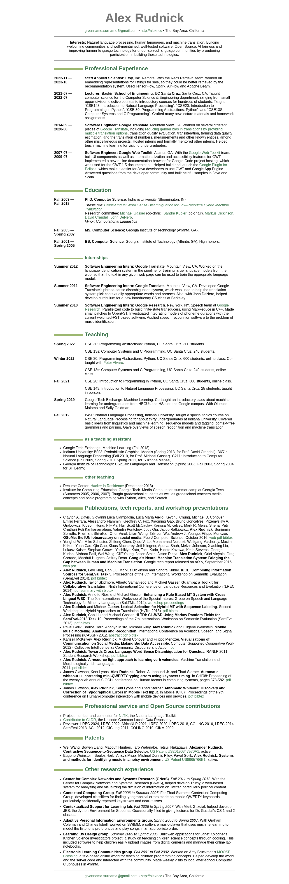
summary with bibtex (97, 590)
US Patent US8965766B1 (185, 759)
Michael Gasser (132, 213)
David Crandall (97, 217)
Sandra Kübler (174, 213)
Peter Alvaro (113, 363)
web (212, 538)
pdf (219, 538)
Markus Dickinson (219, 213)
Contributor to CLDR (79, 720)
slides (83, 668)
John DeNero (121, 217)
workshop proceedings (166, 603)
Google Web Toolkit (204, 153)
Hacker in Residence (107, 486)
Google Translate (114, 129)
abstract (115, 635)
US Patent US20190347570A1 (174, 751)
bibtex (228, 538)
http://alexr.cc (151, 31)
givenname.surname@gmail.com (111, 31)
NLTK (123, 716)
